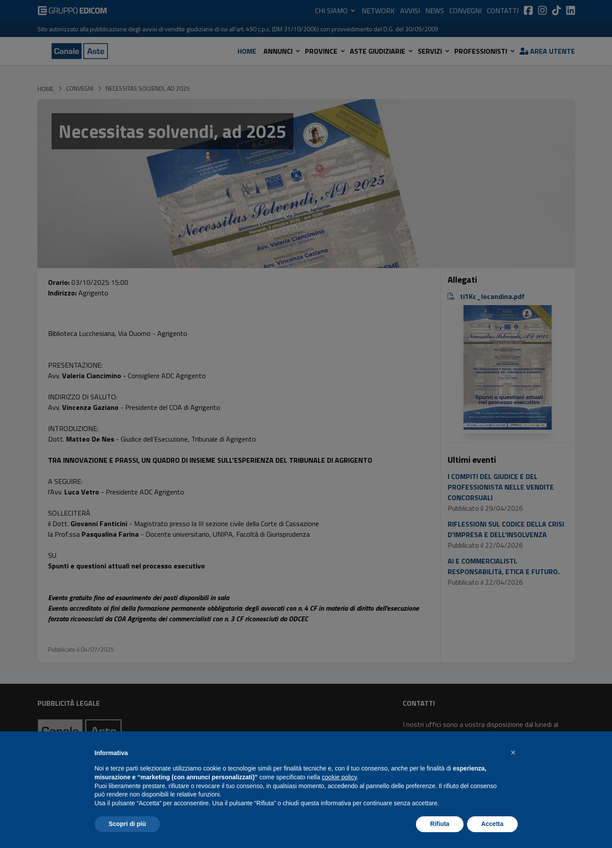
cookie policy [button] (339, 777)
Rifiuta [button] (439, 823)
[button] (513, 752)
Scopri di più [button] (127, 823)
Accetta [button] (492, 823)
